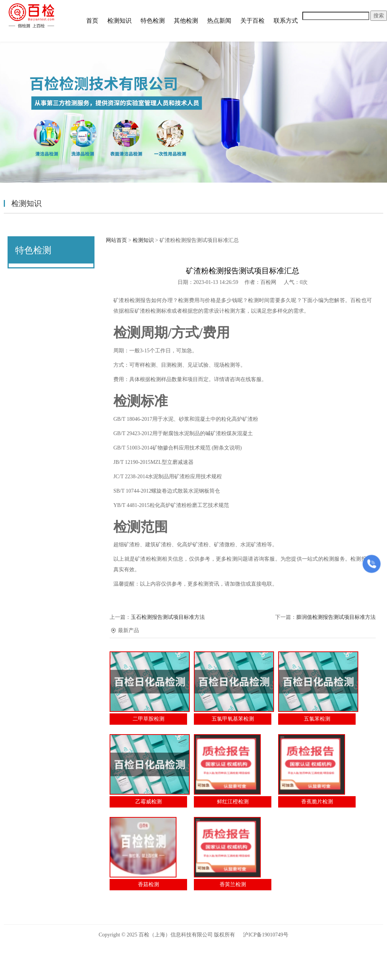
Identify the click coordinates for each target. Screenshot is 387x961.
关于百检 (252, 20)
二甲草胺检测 (148, 719)
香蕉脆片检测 (317, 801)
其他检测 (186, 20)
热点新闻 (219, 20)
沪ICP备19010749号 (265, 935)
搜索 (378, 16)
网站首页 (116, 240)
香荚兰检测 (233, 884)
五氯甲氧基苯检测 (233, 719)
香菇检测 (148, 884)
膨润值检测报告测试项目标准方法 (336, 617)
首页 (92, 20)
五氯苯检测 (317, 719)
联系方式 (286, 20)
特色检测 (153, 20)
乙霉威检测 (148, 801)
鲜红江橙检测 (233, 801)
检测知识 (119, 20)
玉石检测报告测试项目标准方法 (168, 617)
